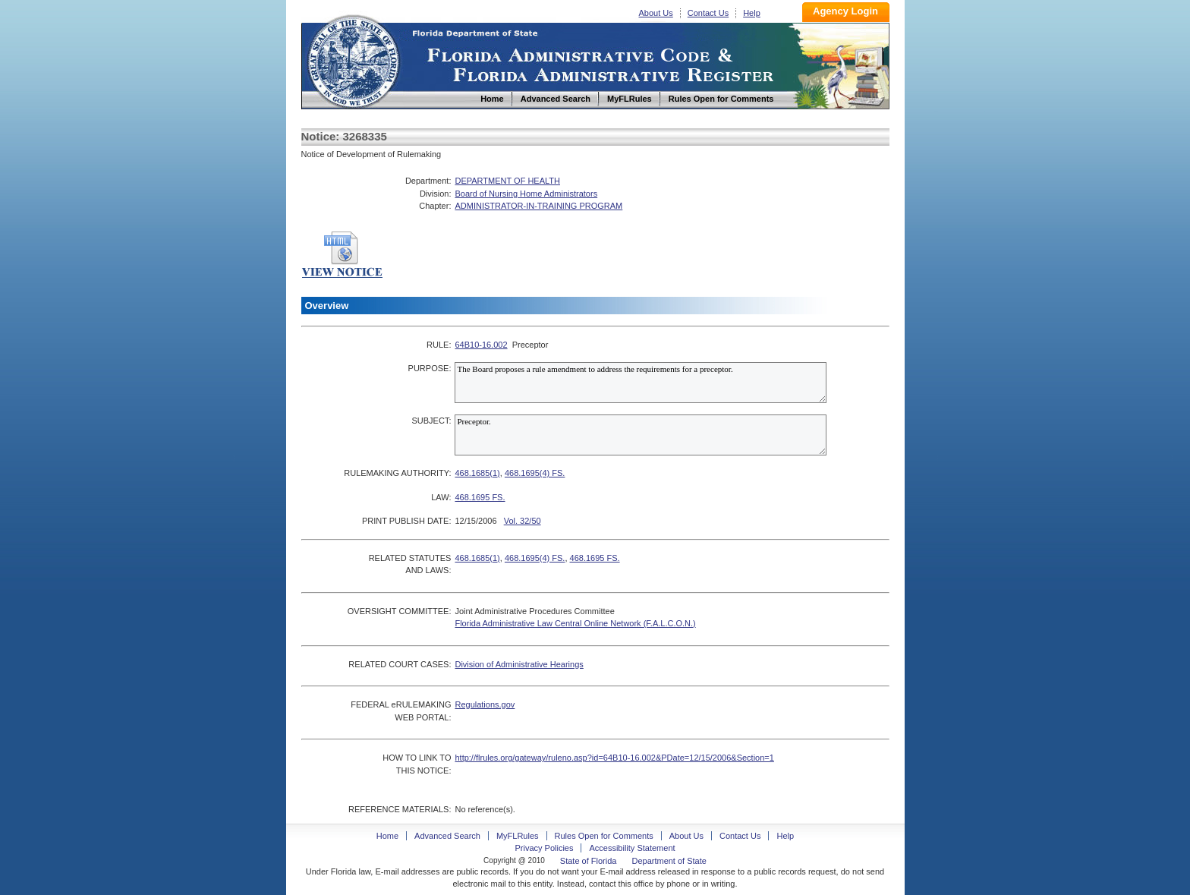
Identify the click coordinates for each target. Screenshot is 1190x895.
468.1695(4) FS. (535, 472)
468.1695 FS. (480, 497)
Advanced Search (447, 835)
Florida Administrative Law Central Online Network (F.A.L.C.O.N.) (575, 623)
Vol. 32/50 (522, 520)
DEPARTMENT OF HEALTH (507, 180)
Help (751, 12)
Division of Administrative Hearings (519, 664)
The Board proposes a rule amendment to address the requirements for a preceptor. (640, 382)
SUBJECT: (431, 420)
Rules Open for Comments (604, 835)
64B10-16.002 (481, 344)
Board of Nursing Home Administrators (526, 193)
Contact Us (708, 12)
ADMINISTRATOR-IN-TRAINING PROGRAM (538, 205)
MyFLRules (517, 835)
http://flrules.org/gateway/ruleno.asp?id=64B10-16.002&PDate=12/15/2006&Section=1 (614, 757)
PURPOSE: (430, 368)
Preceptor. (640, 434)
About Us (656, 12)
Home (353, 59)
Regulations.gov (485, 704)
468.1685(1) (477, 472)
